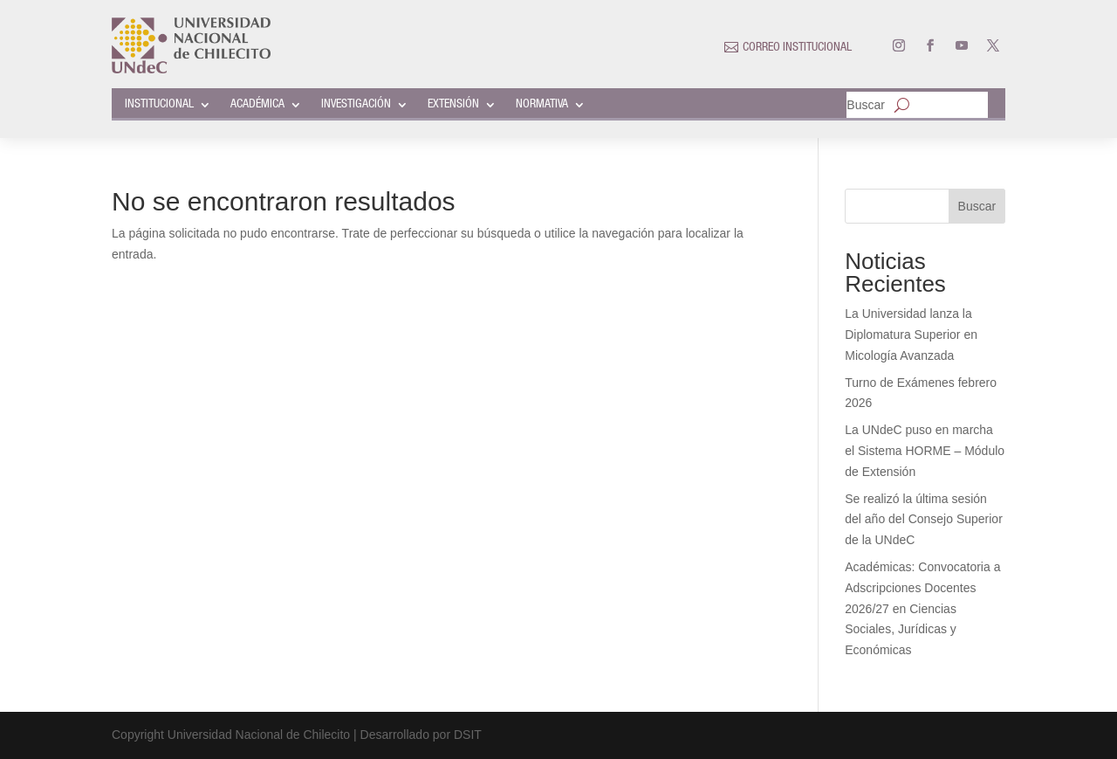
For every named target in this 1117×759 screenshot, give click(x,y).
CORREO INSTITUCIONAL (797, 48)
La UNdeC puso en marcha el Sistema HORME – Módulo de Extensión (924, 451)
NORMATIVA (542, 105)
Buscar (865, 105)
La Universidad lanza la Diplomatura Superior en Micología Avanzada (911, 334)
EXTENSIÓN (453, 105)
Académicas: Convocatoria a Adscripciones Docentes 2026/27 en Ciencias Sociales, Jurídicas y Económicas (922, 608)
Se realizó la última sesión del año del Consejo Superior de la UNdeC (924, 520)
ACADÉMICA (257, 105)
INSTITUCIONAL (159, 105)
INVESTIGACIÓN (356, 105)
